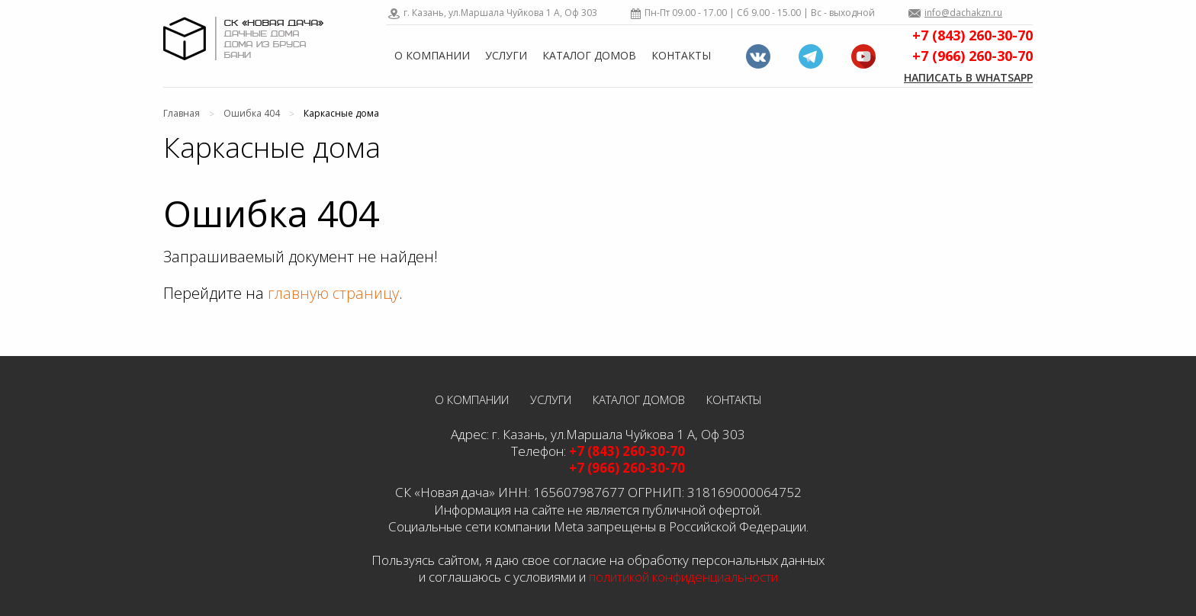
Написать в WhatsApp (968, 77)
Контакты (681, 55)
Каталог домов (589, 55)
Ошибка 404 (251, 113)
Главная (181, 113)
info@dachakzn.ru (963, 12)
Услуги (506, 55)
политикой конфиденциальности (683, 577)
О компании (432, 55)
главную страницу (333, 293)
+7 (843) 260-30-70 (972, 35)
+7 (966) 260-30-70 (972, 56)
